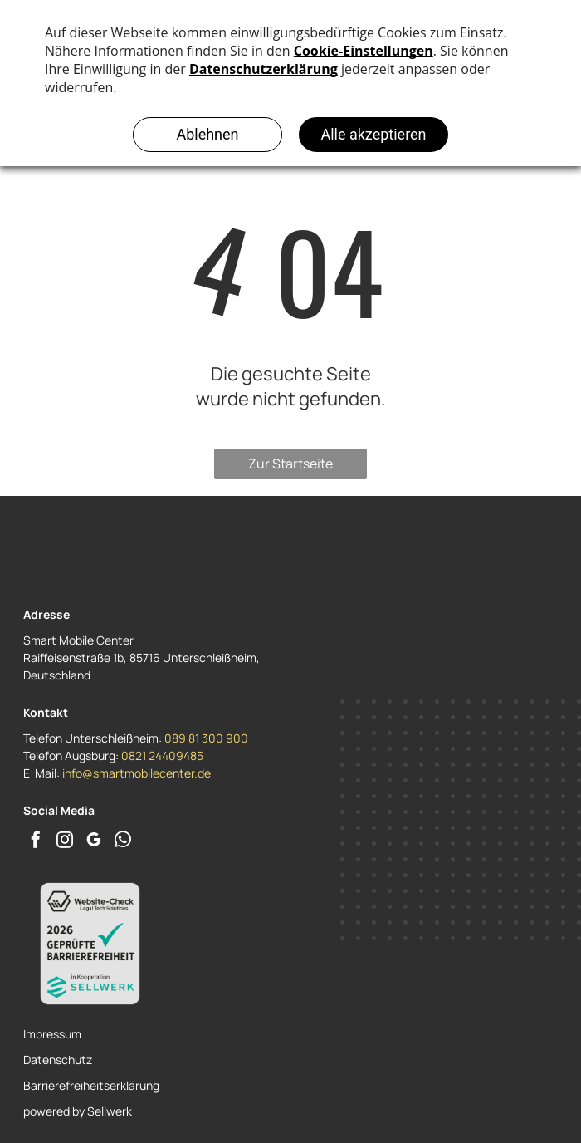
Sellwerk (109, 1111)
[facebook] (35, 841)
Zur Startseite (290, 463)
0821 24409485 (162, 755)
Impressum (52, 1034)
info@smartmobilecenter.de (136, 773)
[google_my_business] (93, 841)
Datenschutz (57, 1059)
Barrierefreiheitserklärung (91, 1085)
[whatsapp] (122, 841)
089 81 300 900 (206, 738)
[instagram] (64, 841)
